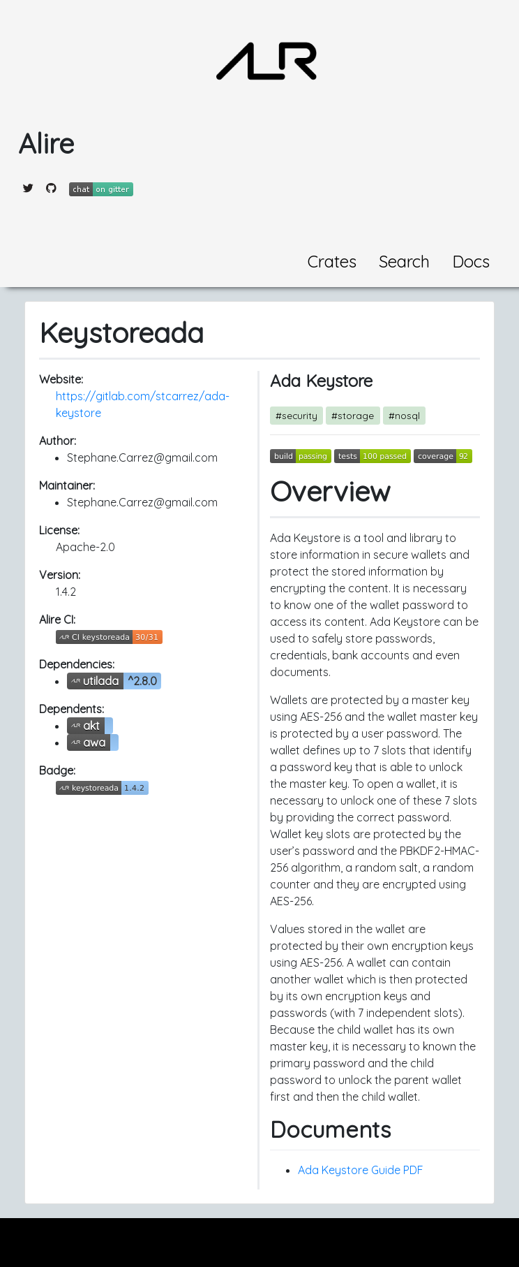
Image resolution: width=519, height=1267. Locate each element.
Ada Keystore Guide (349, 1170)
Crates (332, 261)
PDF (413, 1170)
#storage (352, 415)
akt (91, 726)
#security (296, 415)
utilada (101, 681)
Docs (471, 261)
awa (94, 742)
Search (404, 261)
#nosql (404, 415)
